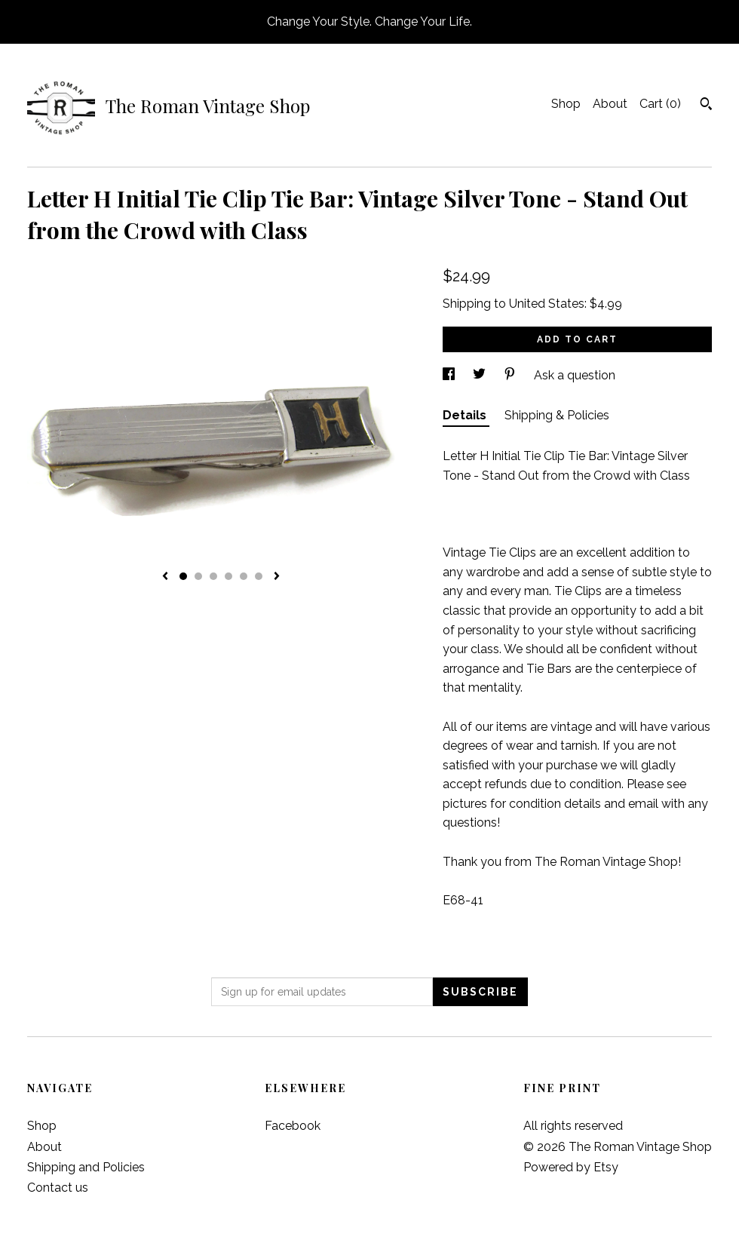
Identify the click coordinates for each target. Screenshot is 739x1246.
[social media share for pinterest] (511, 375)
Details (466, 415)
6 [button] (258, 576)
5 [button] (243, 576)
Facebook (292, 1126)
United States (546, 303)
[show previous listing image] (165, 577)
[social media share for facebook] (450, 375)
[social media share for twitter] (481, 375)
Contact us (57, 1187)
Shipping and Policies (86, 1167)
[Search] (706, 105)
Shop (566, 104)
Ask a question (574, 375)
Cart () (660, 104)
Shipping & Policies (556, 415)
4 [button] (228, 576)
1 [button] (183, 576)
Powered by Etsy (570, 1167)
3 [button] (213, 576)
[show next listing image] (277, 577)
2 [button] (198, 576)
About (610, 104)
